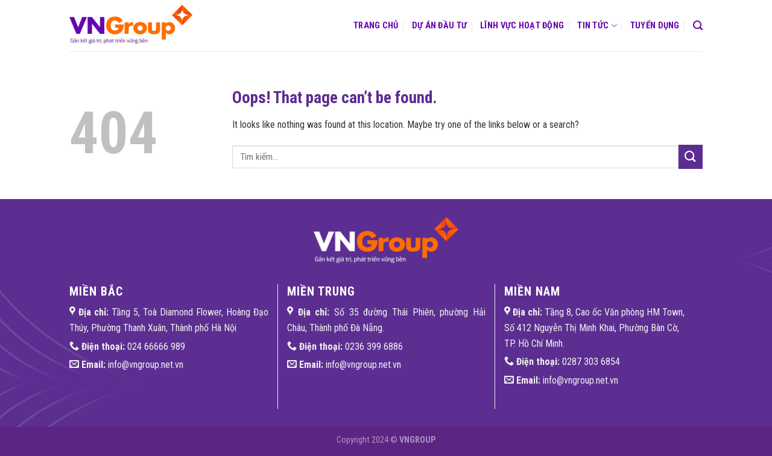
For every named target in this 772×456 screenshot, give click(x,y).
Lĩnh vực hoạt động (522, 26)
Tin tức (597, 25)
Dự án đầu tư (439, 26)
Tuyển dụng (655, 26)
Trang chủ (376, 26)
